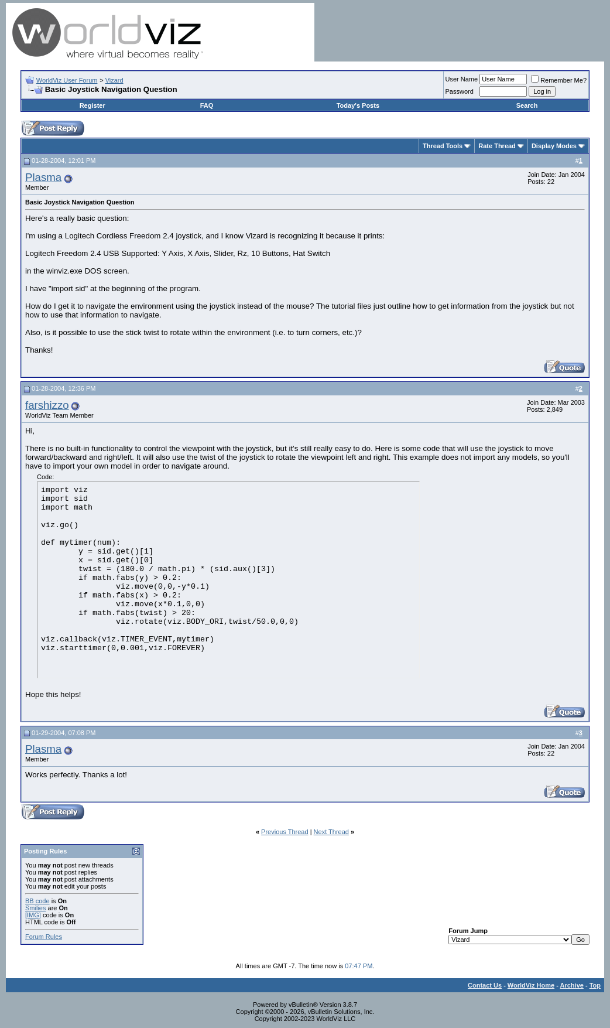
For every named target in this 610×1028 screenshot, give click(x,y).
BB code (37, 900)
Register (92, 105)
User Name (461, 79)
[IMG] (33, 914)
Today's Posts (358, 105)
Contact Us (485, 985)
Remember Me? (559, 80)
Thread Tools (442, 145)
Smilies (35, 907)
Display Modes (554, 145)
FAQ (207, 105)
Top (595, 985)
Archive (572, 985)
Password (459, 91)
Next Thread (331, 831)
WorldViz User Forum (67, 80)
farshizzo (47, 405)
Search (527, 105)
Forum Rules (43, 936)
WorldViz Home (531, 985)
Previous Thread (285, 831)
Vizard (114, 80)
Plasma (43, 177)
